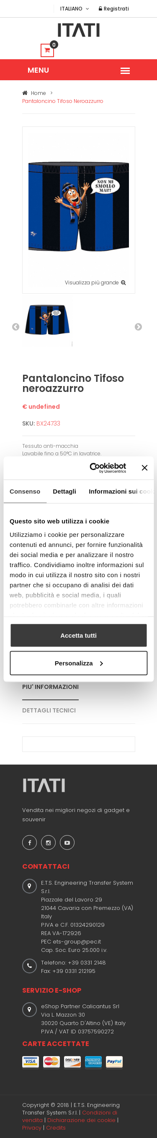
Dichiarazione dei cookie (81, 1120)
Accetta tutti (78, 635)
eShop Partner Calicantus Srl (80, 1006)
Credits (56, 1128)
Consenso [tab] (25, 491)
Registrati (114, 8)
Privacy (31, 1128)
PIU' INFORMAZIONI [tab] (50, 687)
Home (34, 93)
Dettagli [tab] (64, 491)
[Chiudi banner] (144, 468)
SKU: (28, 423)
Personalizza (79, 662)
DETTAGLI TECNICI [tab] (49, 710)
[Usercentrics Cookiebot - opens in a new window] (93, 468)
